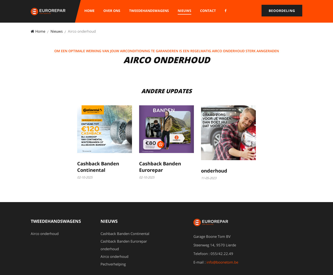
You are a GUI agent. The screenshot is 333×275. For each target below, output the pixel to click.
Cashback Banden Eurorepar (160, 166)
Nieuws (184, 10)
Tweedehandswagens (149, 10)
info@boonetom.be (222, 262)
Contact (208, 10)
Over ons (111, 10)
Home (89, 10)
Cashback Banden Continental (98, 166)
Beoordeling (282, 10)
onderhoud (214, 171)
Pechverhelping (113, 264)
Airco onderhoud (45, 233)
